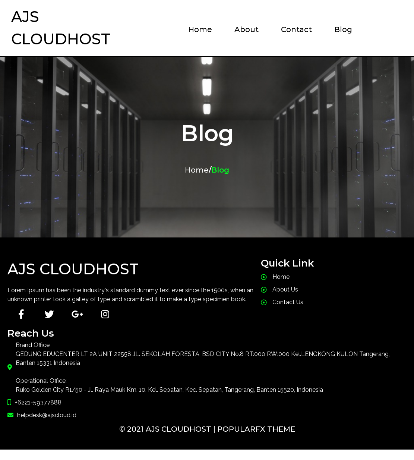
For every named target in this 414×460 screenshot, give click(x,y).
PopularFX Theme (256, 439)
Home (197, 170)
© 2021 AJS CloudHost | (168, 439)
